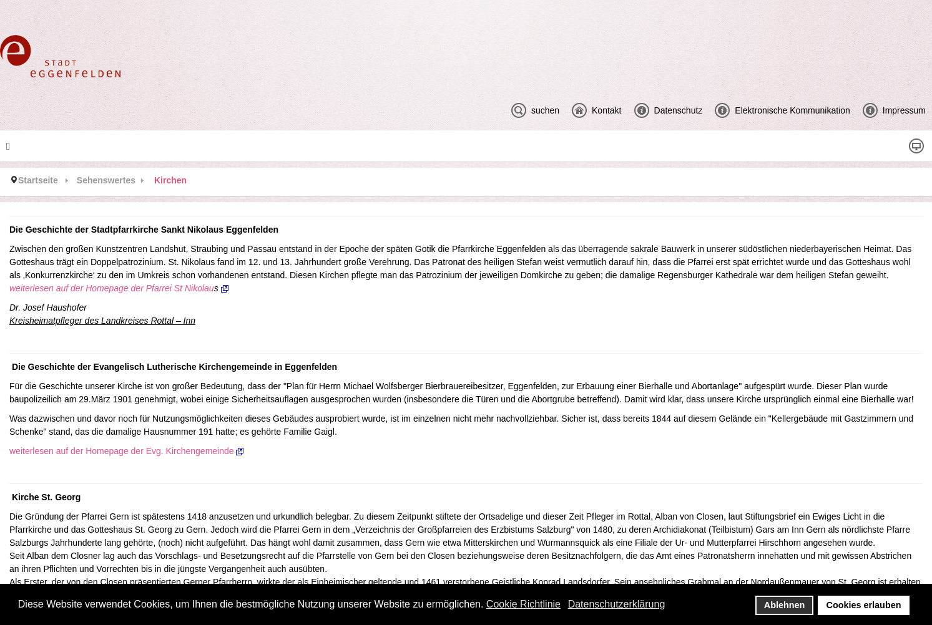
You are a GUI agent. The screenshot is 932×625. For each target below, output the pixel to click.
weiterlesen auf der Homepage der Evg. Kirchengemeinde (126, 451)
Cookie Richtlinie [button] (523, 604)
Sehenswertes (106, 180)
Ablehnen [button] (784, 605)
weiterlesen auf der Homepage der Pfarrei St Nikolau (111, 288)
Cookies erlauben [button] (864, 605)
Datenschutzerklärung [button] (616, 604)
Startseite (38, 180)
